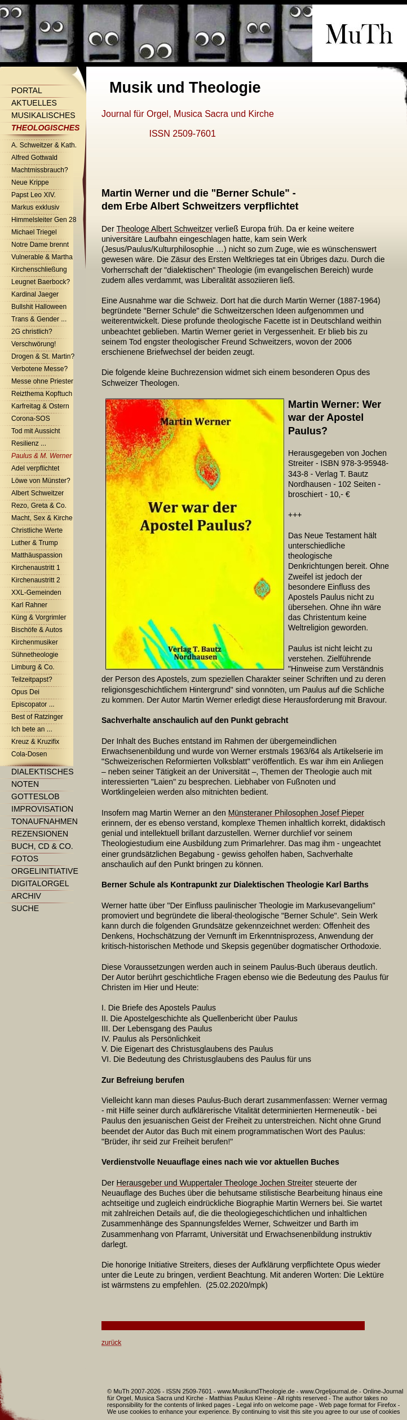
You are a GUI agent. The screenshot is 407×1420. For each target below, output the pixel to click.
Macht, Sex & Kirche (42, 518)
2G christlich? (31, 332)
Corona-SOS (30, 418)
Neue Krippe (30, 182)
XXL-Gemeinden (36, 592)
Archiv (26, 895)
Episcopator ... (33, 704)
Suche (25, 908)
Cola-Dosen (29, 754)
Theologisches (45, 127)
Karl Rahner (29, 605)
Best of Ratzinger (37, 717)
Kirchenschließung (39, 269)
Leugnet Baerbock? (40, 282)
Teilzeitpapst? (31, 679)
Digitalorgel (40, 883)
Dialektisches (42, 771)
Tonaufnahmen (44, 821)
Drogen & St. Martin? (42, 356)
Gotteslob (35, 796)
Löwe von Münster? (40, 481)
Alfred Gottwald (34, 158)
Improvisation (42, 808)
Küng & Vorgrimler (38, 617)
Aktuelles (34, 102)
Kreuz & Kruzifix (35, 742)
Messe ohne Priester (42, 381)
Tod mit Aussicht (35, 431)
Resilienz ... (28, 443)
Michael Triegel (34, 232)
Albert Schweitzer (37, 493)
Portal (26, 90)
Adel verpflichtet (35, 468)
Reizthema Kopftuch (41, 394)
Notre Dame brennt (40, 245)
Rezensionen (39, 833)
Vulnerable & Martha (42, 257)
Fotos (24, 858)
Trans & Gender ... (39, 319)
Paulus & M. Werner (41, 456)
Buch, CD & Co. (42, 846)
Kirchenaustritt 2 (35, 580)
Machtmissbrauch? (39, 170)
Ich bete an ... (31, 729)
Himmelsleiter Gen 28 (43, 220)
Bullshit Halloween (39, 307)
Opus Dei (25, 692)
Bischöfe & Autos (37, 630)
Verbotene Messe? (39, 369)
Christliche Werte (37, 530)
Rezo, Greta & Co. (39, 505)
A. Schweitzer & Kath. (44, 145)
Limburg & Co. (33, 667)
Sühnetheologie (34, 655)
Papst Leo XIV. (33, 195)
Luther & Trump (34, 543)
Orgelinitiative (44, 870)
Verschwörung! (33, 344)
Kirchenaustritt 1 (35, 568)
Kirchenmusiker (34, 642)
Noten (25, 784)
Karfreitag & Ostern (40, 406)
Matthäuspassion (37, 555)
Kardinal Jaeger (35, 294)
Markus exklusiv (35, 207)
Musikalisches (43, 115)
